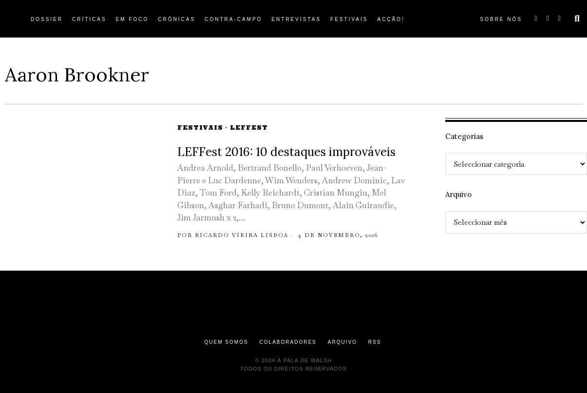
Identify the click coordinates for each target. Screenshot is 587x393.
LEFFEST (249, 127)
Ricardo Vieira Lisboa (241, 235)
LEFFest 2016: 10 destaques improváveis (286, 151)
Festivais (200, 127)
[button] (577, 18)
